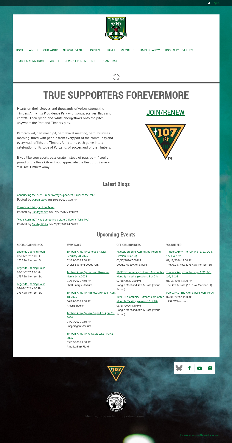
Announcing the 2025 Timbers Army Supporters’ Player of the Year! (56, 195)
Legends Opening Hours (31, 252)
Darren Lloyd (39, 200)
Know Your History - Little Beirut (35, 207)
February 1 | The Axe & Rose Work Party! (190, 292)
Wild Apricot (195, 435)
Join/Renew (165, 112)
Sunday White (40, 212)
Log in (216, 3)
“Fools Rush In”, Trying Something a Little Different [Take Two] (53, 219)
